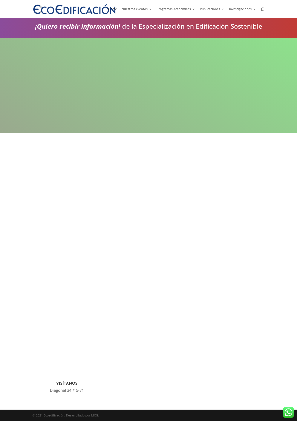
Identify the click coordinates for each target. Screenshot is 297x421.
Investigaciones (240, 9)
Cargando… (139, 205)
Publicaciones (210, 9)
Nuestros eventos (135, 9)
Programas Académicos (174, 9)
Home (112, 9)
